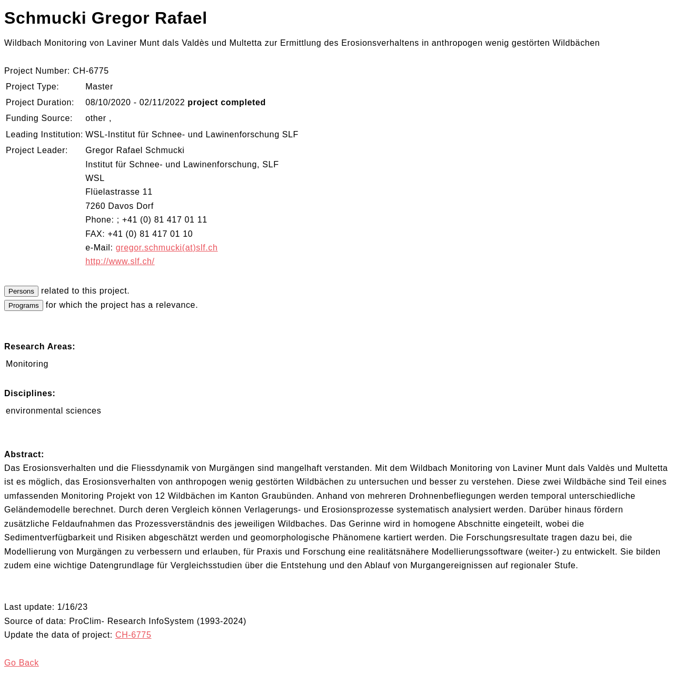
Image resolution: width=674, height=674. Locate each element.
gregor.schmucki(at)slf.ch (167, 247)
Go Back (21, 662)
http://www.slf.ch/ (120, 261)
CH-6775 (133, 634)
